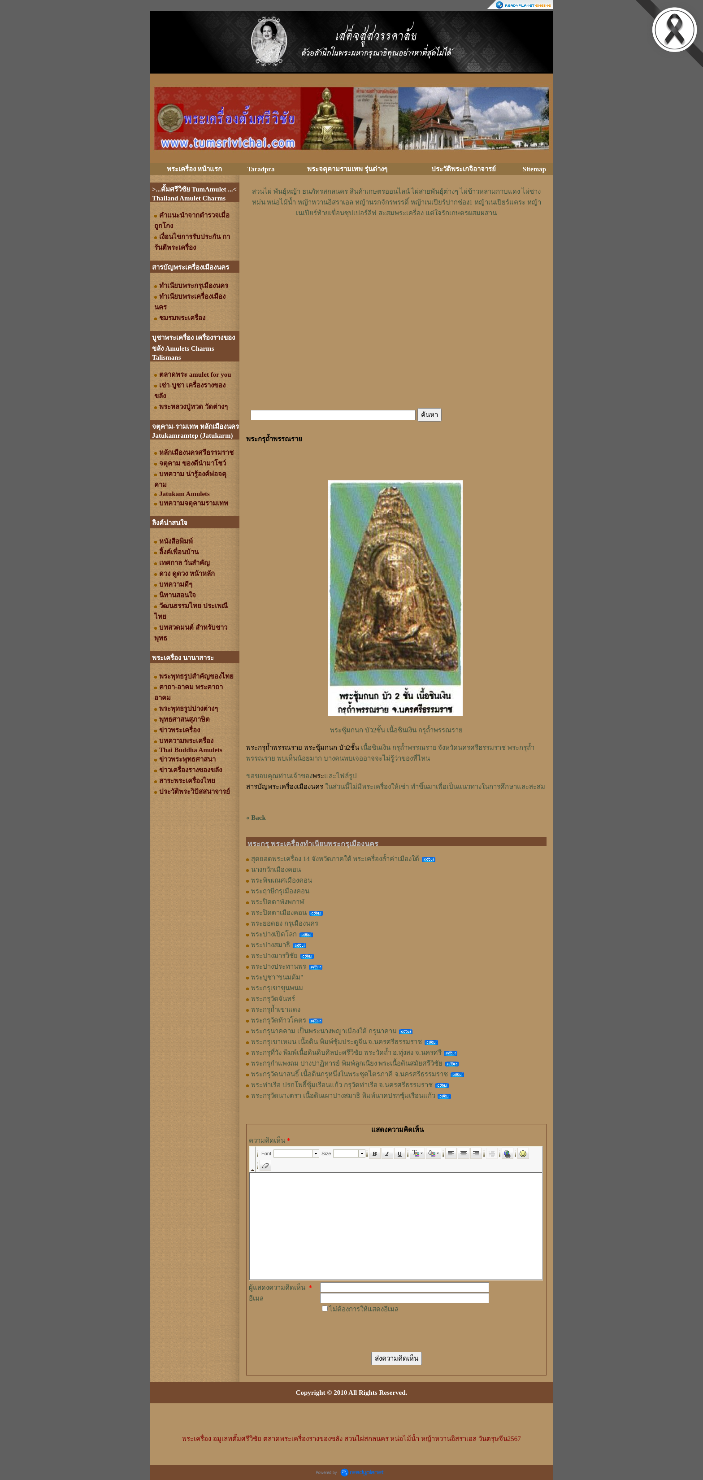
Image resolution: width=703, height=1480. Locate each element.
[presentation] (388, 1332)
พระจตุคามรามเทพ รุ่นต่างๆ (347, 169)
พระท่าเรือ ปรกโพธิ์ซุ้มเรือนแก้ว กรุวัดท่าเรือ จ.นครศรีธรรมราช (342, 1084)
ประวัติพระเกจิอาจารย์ (463, 169)
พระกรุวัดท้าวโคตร (278, 1020)
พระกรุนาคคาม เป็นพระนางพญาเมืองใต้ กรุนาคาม (324, 1031)
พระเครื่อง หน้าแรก (194, 169)
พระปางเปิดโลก (274, 934)
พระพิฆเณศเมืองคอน (281, 880)
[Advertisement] (396, 245)
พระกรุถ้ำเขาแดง (275, 1009)
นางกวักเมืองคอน (276, 869)
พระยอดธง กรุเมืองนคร (284, 923)
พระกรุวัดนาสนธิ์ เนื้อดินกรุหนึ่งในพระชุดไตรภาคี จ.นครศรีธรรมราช (349, 1074)
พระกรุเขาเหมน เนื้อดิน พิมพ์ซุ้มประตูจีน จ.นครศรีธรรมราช (336, 1041)
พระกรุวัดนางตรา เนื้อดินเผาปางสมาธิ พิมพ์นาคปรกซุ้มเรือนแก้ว (343, 1095)
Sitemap (535, 169)
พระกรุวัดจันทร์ (273, 998)
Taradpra (260, 169)
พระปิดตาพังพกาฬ (277, 901)
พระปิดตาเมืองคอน (279, 912)
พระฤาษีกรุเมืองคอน (280, 891)
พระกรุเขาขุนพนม (277, 988)
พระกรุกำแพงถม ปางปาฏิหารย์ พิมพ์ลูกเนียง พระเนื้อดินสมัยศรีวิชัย (347, 1063)
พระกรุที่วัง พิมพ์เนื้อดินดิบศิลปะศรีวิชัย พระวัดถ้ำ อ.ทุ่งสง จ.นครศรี (346, 1052)
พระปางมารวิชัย (274, 955)
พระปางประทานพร (278, 966)
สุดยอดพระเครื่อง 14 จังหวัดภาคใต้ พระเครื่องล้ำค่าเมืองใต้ (335, 858)
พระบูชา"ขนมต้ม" (277, 977)
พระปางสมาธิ (270, 945)
